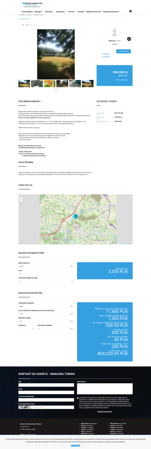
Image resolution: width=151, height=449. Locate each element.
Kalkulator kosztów (93, 12)
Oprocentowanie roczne (27, 278)
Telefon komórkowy (26, 396)
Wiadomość (81, 381)
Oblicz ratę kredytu (122, 80)
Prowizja (22, 325)
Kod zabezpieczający (26, 404)
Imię (19, 381)
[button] (75, 216)
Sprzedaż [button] (49, 12)
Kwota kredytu (24, 263)
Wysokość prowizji (45, 325)
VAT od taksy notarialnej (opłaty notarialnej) (36, 310)
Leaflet (114, 243)
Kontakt (81, 12)
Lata (20, 270)
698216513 (105, 54)
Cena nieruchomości (26, 303)
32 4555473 (105, 57)
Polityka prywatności (111, 12)
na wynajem (89, 423)
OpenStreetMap (122, 243)
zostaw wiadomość (123, 51)
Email (20, 389)
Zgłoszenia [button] (61, 12)
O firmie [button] (72, 12)
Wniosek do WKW (24, 318)
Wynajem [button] (39, 12)
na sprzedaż (118, 423)
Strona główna (27, 12)
